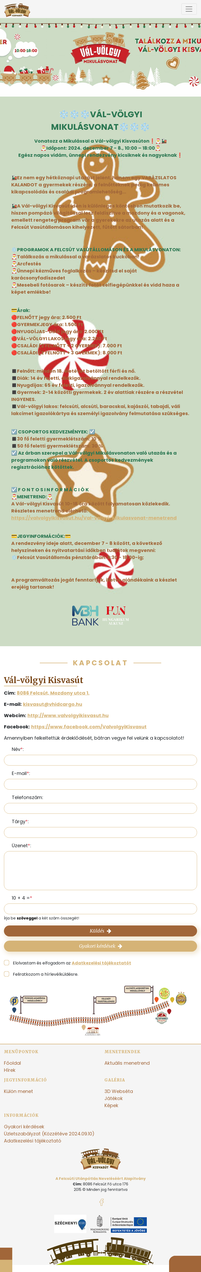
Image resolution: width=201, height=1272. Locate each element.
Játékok (113, 1098)
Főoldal (12, 1063)
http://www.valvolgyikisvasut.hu (68, 715)
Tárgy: (20, 821)
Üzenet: (21, 845)
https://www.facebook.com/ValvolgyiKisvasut (89, 726)
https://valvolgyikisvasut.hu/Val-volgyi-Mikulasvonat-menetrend (94, 518)
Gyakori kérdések (100, 946)
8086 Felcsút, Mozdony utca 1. (53, 693)
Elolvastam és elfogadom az (72, 963)
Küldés (100, 931)
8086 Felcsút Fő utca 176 (105, 1184)
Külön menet (18, 1091)
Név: (18, 749)
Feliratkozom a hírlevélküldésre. (45, 974)
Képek (111, 1105)
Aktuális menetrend (127, 1063)
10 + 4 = (21, 898)
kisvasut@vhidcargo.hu (52, 704)
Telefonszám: (27, 797)
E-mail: (21, 773)
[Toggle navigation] (189, 9)
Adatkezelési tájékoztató (32, 1140)
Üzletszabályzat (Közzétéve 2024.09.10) (49, 1133)
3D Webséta (118, 1091)
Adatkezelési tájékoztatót (101, 963)
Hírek (9, 1070)
